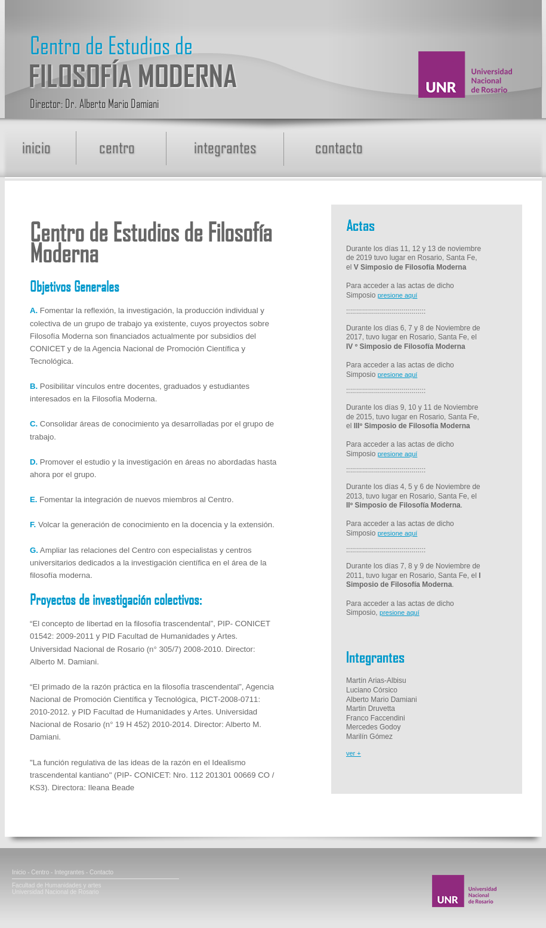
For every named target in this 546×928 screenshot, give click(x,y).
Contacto (101, 872)
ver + (353, 753)
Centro (40, 872)
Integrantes (69, 872)
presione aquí (398, 295)
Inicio (19, 872)
